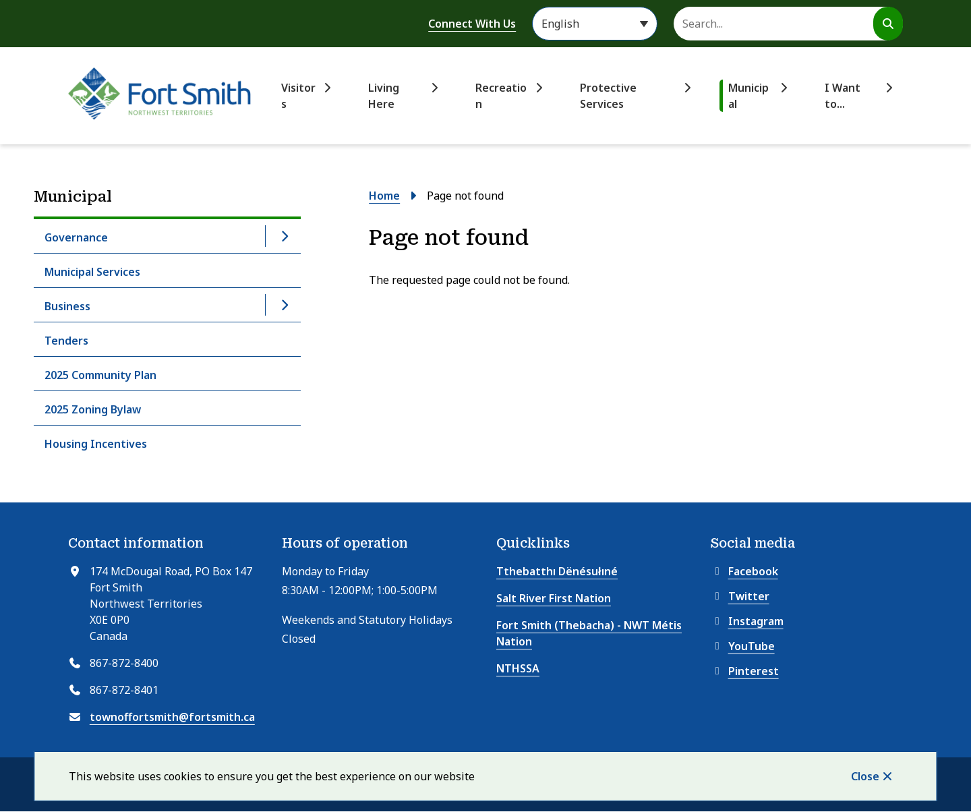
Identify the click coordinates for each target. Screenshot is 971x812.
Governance (76, 237)
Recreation (501, 95)
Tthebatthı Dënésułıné (557, 571)
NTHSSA (517, 668)
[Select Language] (594, 23)
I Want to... (842, 95)
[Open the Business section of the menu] (284, 305)
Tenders (66, 340)
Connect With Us (472, 23)
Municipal (748, 95)
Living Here (383, 95)
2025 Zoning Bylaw (93, 409)
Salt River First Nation (553, 598)
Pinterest (745, 671)
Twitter (740, 596)
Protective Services (608, 95)
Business (67, 306)
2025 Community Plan (100, 375)
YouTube (743, 646)
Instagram (747, 621)
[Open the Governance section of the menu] (284, 236)
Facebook (744, 571)
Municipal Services (92, 271)
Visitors (298, 95)
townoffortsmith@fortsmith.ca (172, 716)
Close (865, 776)
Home (384, 195)
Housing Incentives (96, 443)
